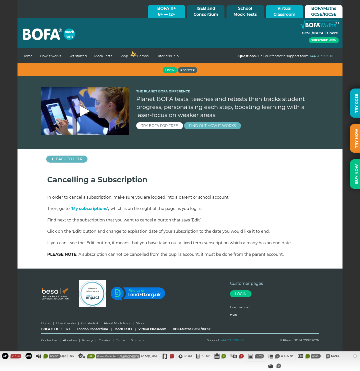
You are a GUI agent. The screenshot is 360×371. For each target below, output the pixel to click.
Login (240, 294)
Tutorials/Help (167, 56)
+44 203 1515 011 (232, 340)
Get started (77, 56)
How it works (50, 56)
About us (69, 340)
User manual (239, 307)
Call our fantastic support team (286, 56)
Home (27, 56)
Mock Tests (103, 56)
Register (187, 70)
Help (233, 314)
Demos (142, 56)
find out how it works (212, 125)
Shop (124, 56)
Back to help (66, 159)
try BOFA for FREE (159, 125)
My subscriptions (89, 208)
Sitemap (137, 340)
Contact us (49, 340)
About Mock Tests (117, 323)
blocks (332, 356)
